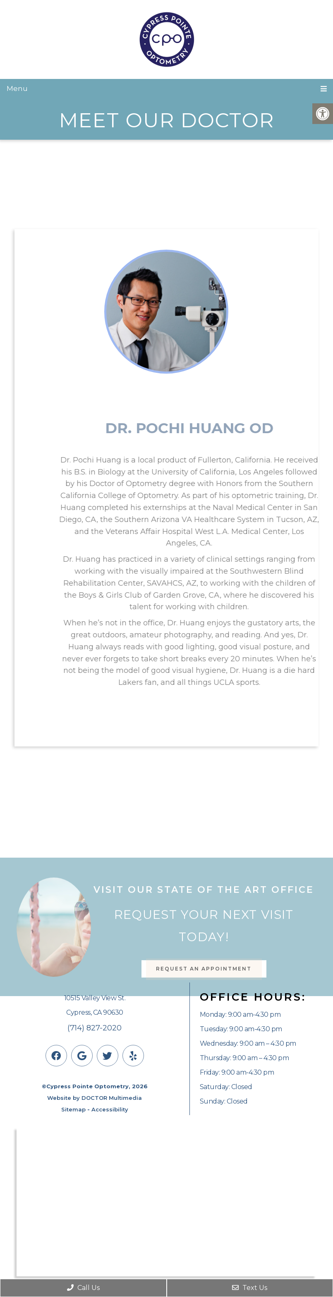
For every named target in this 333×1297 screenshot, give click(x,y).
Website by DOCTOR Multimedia (94, 1097)
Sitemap (73, 1109)
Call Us (83, 1288)
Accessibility (109, 1109)
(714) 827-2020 (94, 1027)
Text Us (249, 1288)
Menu (17, 88)
